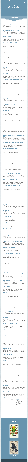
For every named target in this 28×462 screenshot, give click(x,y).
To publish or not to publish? (10, 86)
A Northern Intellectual (9, 167)
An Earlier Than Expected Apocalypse (12, 79)
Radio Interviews (7, 67)
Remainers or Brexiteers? (9, 161)
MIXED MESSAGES (8, 24)
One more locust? (7, 216)
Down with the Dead (8, 311)
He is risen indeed (7, 305)
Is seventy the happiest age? (10, 323)
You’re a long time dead (8, 330)
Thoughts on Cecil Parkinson (10, 342)
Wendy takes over (7, 98)
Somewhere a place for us (9, 192)
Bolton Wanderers (7, 123)
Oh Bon (4, 379)
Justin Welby (6, 292)
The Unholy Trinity (7, 73)
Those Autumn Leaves (8, 223)
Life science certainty (8, 299)
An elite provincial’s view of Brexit (11, 253)
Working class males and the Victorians (13, 280)
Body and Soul (6, 391)
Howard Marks (6, 286)
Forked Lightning (7, 260)
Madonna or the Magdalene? (10, 179)
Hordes (4, 360)
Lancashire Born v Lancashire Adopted (13, 142)
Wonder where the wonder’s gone (11, 185)
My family (5, 385)
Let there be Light (7, 210)
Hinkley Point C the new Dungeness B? (12, 241)
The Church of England (8, 336)
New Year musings (7, 354)
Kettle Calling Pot (7, 229)
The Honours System (8, 235)
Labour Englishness (8, 367)
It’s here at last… (7, 117)
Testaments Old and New (9, 247)
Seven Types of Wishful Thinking (11, 148)
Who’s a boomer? (7, 348)
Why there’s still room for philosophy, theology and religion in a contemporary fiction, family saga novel (13, 273)
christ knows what (7, 36)
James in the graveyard (8, 92)
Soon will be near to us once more (11, 173)
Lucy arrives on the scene (9, 104)
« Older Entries (4, 397)
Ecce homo (5, 317)
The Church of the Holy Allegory (11, 198)
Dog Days (5, 266)
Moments (5, 204)
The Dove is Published (8, 49)
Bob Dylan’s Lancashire (9, 61)
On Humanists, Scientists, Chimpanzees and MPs (13, 136)
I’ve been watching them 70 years (11, 30)
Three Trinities (6, 155)
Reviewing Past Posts (8, 110)
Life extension (6, 129)
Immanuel (5, 373)
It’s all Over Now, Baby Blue (10, 55)
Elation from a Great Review (10, 42)
